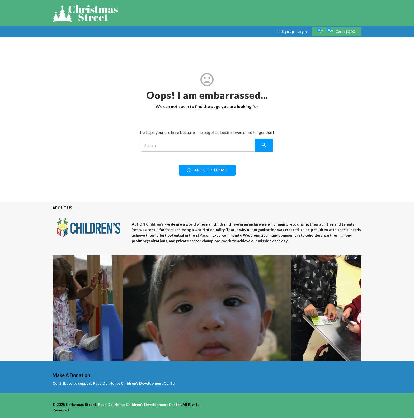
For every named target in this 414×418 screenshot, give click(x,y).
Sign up (287, 31)
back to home (207, 170)
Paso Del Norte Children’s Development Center (134, 383)
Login (302, 31)
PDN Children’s (150, 224)
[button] (344, 32)
